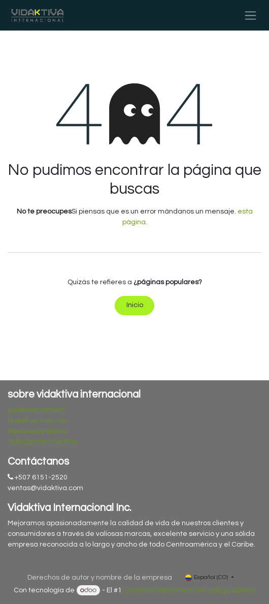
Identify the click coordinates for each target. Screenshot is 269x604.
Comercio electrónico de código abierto (189, 590)
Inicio (134, 305)
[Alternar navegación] (250, 15)
